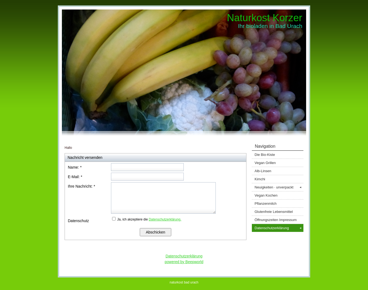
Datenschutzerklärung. (165, 219)
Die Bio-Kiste (265, 155)
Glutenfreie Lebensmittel (274, 212)
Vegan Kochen (266, 195)
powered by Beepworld (184, 262)
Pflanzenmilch (266, 203)
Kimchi (260, 179)
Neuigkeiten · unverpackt (279, 187)
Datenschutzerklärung (279, 228)
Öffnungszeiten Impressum (276, 220)
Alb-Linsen (263, 171)
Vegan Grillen (265, 163)
